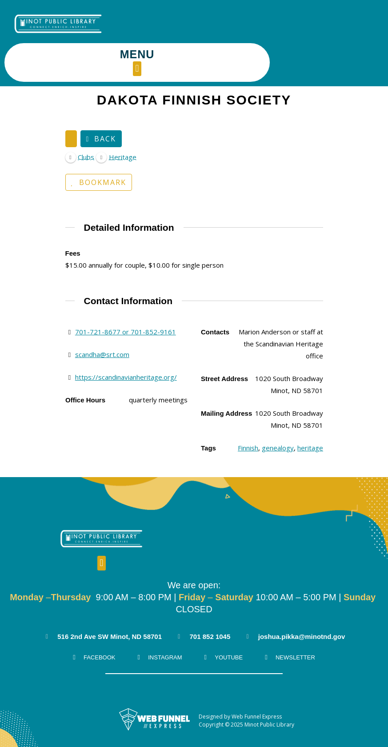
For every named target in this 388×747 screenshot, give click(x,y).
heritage (310, 409)
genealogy (278, 409)
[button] (251, 30)
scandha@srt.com (102, 315)
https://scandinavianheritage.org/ (125, 338)
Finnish (248, 409)
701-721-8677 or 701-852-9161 (125, 293)
